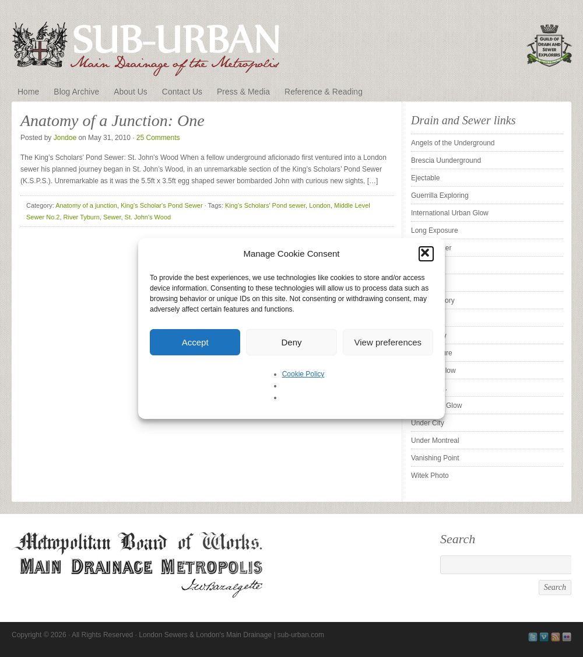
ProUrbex (426, 283)
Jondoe (65, 138)
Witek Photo (430, 475)
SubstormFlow (433, 370)
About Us (130, 91)
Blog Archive (76, 91)
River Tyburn (82, 217)
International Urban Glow (450, 213)
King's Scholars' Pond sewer (265, 205)
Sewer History (433, 300)
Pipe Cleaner (431, 248)
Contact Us (182, 91)
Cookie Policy (303, 374)
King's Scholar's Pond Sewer (162, 205)
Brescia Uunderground (446, 160)
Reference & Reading (324, 91)
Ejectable (425, 178)
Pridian (422, 265)
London (320, 205)
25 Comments (158, 138)
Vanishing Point (435, 458)
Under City (427, 423)
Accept (195, 342)
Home (28, 91)
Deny (291, 342)
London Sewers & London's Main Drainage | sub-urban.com (291, 42)
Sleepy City (429, 335)
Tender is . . (429, 388)
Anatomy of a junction (86, 205)
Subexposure (431, 353)
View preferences (388, 342)
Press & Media (243, 91)
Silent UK (425, 318)
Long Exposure (434, 230)
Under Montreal (435, 440)
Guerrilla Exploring (440, 195)
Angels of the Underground (452, 143)
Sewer (112, 217)
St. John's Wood (148, 217)
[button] (426, 254)
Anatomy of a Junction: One (112, 120)
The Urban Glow (436, 405)
